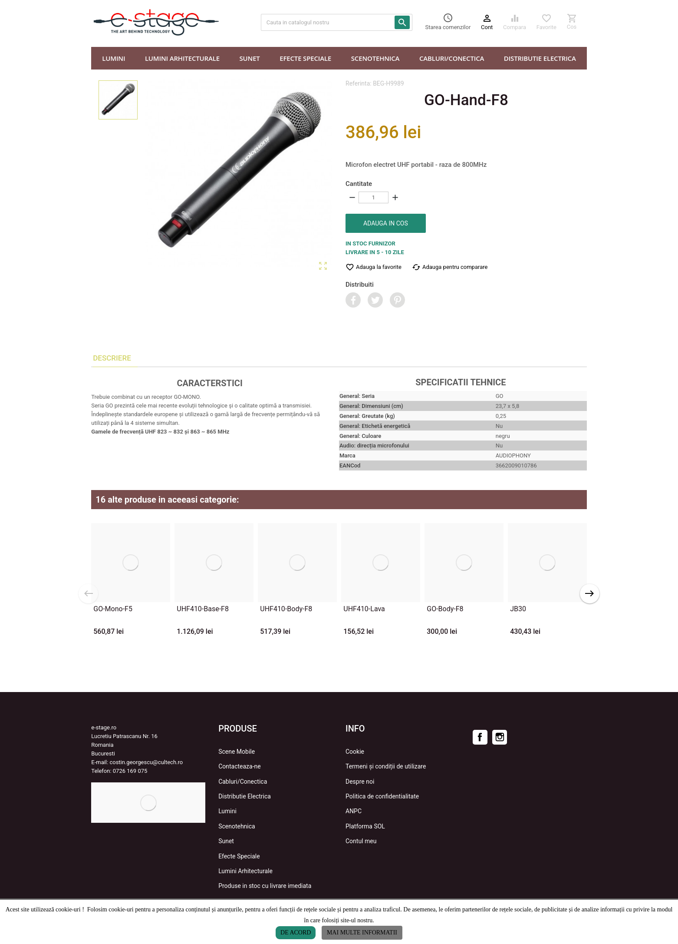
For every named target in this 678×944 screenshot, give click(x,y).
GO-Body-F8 (445, 609)
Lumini (227, 811)
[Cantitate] (373, 197)
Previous (88, 593)
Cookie (355, 751)
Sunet (226, 841)
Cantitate (359, 184)
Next (589, 593)
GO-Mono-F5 (112, 609)
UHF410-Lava (364, 609)
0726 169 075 (130, 771)
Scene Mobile (236, 751)
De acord (295, 932)
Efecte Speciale (239, 856)
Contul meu (361, 841)
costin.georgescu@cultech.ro (146, 762)
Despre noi (360, 781)
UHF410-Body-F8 (286, 609)
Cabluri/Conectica (242, 781)
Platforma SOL (365, 826)
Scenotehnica (236, 826)
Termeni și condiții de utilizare (386, 766)
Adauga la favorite (374, 267)
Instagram (499, 737)
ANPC (354, 811)
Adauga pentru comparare (449, 267)
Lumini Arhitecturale (245, 871)
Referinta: (359, 83)
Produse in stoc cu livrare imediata (264, 885)
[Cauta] (336, 22)
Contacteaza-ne (239, 766)
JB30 (518, 609)
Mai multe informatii (362, 932)
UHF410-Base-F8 (203, 609)
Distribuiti (360, 284)
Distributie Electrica (244, 796)
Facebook (480, 737)
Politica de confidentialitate (382, 796)
